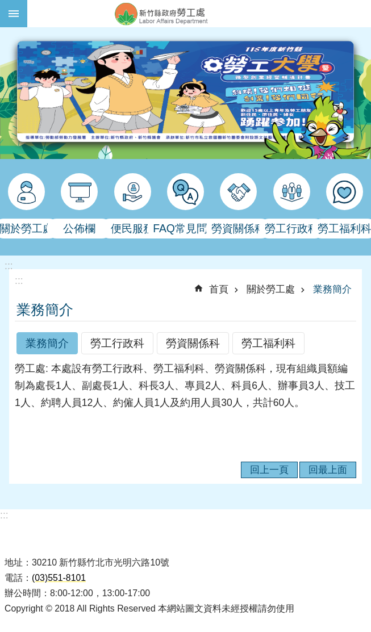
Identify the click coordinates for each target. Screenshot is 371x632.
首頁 (218, 289)
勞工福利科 (268, 343)
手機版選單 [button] (13, 13)
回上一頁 (269, 469)
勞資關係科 (193, 343)
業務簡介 (332, 289)
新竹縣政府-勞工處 (199, 13)
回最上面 (328, 469)
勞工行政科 (117, 343)
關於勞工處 (271, 289)
